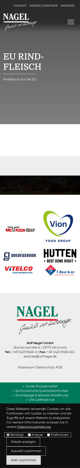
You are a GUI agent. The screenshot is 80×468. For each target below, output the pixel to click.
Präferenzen (60, 435)
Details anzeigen (23, 442)
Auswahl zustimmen (26, 451)
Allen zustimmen (23, 460)
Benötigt (17, 435)
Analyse (37, 435)
